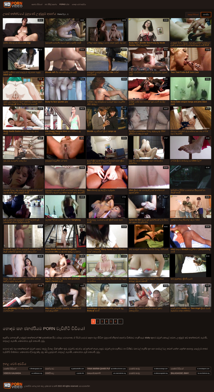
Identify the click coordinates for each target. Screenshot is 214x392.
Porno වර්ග (66, 4)
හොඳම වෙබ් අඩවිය (82, 4)
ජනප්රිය (206, 15)
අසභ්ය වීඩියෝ (37, 4)
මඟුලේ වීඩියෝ (193, 15)
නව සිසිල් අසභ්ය (52, 4)
